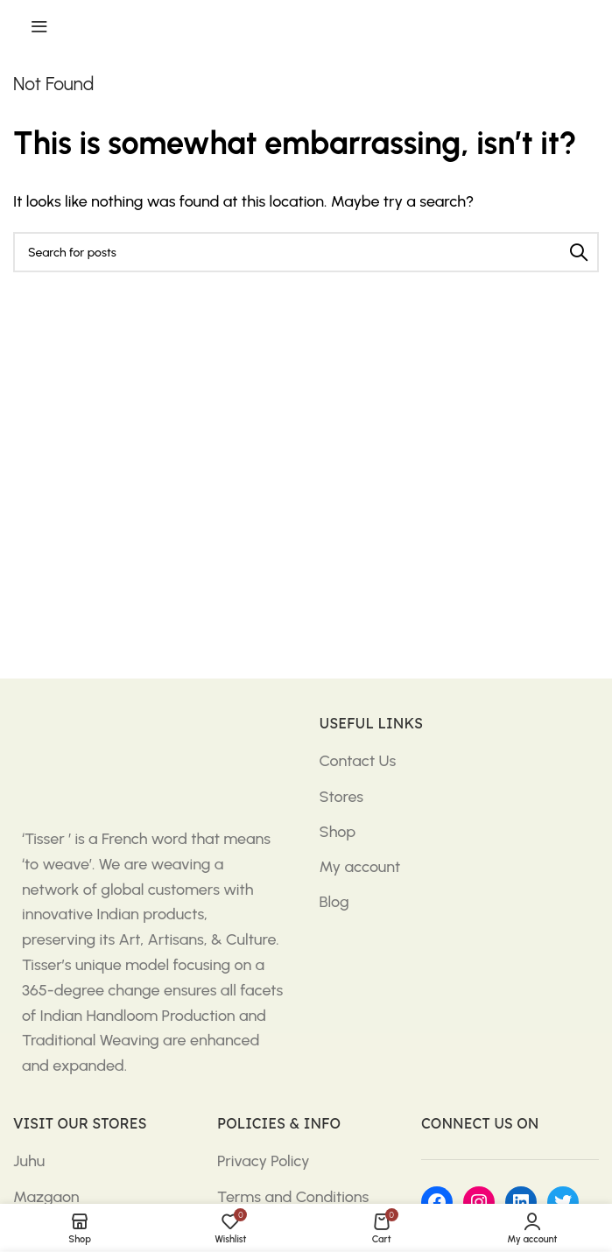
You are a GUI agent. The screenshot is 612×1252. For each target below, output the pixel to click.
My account (360, 866)
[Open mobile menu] (39, 26)
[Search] (306, 252)
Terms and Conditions (293, 1196)
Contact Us (358, 760)
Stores (342, 796)
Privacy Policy (263, 1161)
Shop (338, 831)
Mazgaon (46, 1196)
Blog (334, 901)
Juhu (29, 1161)
